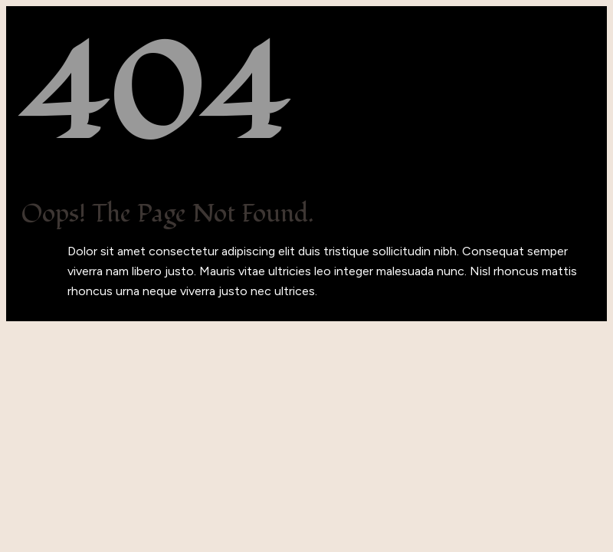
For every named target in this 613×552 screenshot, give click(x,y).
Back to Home (61, 311)
